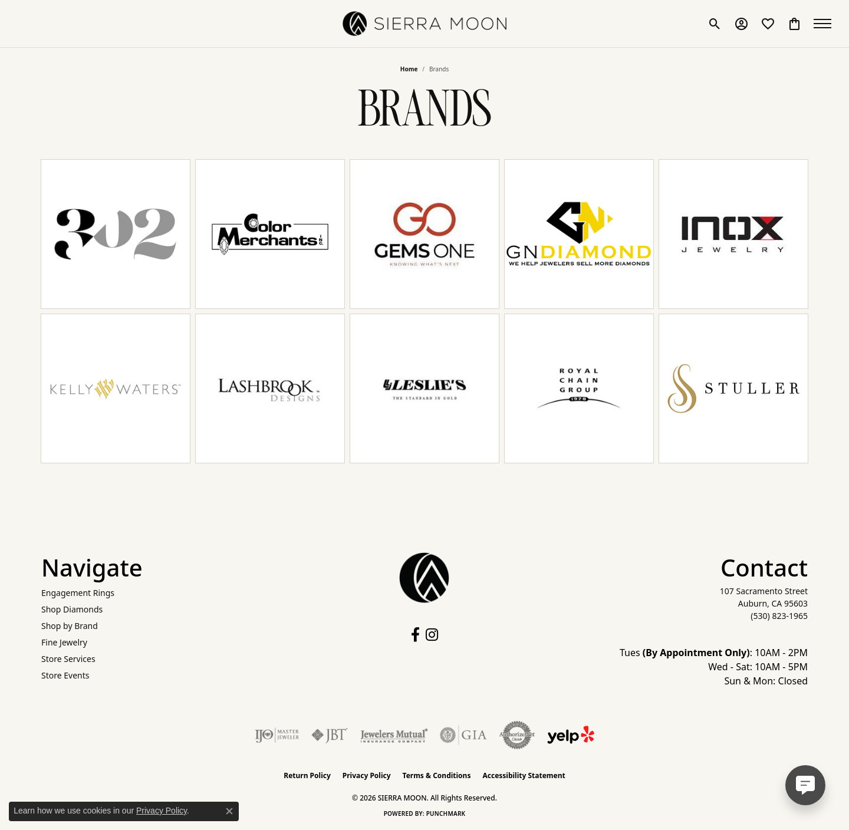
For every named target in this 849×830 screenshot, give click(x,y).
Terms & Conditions (437, 775)
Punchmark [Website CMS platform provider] (446, 813)
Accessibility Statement (523, 775)
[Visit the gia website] (463, 735)
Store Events (65, 675)
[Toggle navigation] (825, 23)
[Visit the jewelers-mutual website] (394, 735)
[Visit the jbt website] (329, 735)
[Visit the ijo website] (277, 735)
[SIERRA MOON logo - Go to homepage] (424, 23)
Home (409, 69)
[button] (715, 23)
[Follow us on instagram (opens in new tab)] (432, 635)
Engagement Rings (77, 592)
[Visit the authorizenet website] (517, 735)
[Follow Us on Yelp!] (570, 735)
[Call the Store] (779, 615)
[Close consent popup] (229, 811)
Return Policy (307, 775)
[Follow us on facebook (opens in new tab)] (415, 635)
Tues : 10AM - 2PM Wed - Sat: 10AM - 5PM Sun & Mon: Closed (714, 666)
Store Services (68, 658)
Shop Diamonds (72, 609)
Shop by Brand (69, 625)
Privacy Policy (367, 775)
